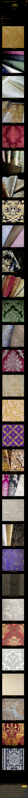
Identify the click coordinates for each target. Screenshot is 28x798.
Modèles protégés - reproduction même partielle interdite (14, 784)
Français (15, 1)
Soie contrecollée (5, 18)
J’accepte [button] (24, 786)
